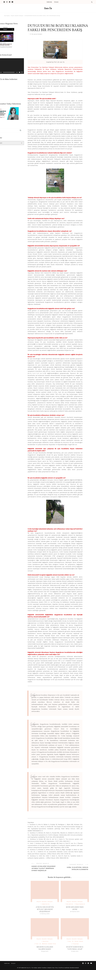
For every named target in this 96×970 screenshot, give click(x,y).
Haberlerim (46, 904)
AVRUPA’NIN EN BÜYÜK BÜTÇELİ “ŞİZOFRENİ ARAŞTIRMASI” (45, 909)
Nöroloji (46, 941)
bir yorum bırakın (37, 34)
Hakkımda (7, 963)
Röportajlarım (80, 904)
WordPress (61, 967)
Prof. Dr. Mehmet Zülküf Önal (46, 943)
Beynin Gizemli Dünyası (45, 901)
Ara (20, 130)
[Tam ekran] (22, 72)
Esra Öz (48, 8)
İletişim (13, 963)
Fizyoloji (76, 943)
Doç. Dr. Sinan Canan (75, 941)
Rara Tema (55, 967)
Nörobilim (69, 904)
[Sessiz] (19, 72)
